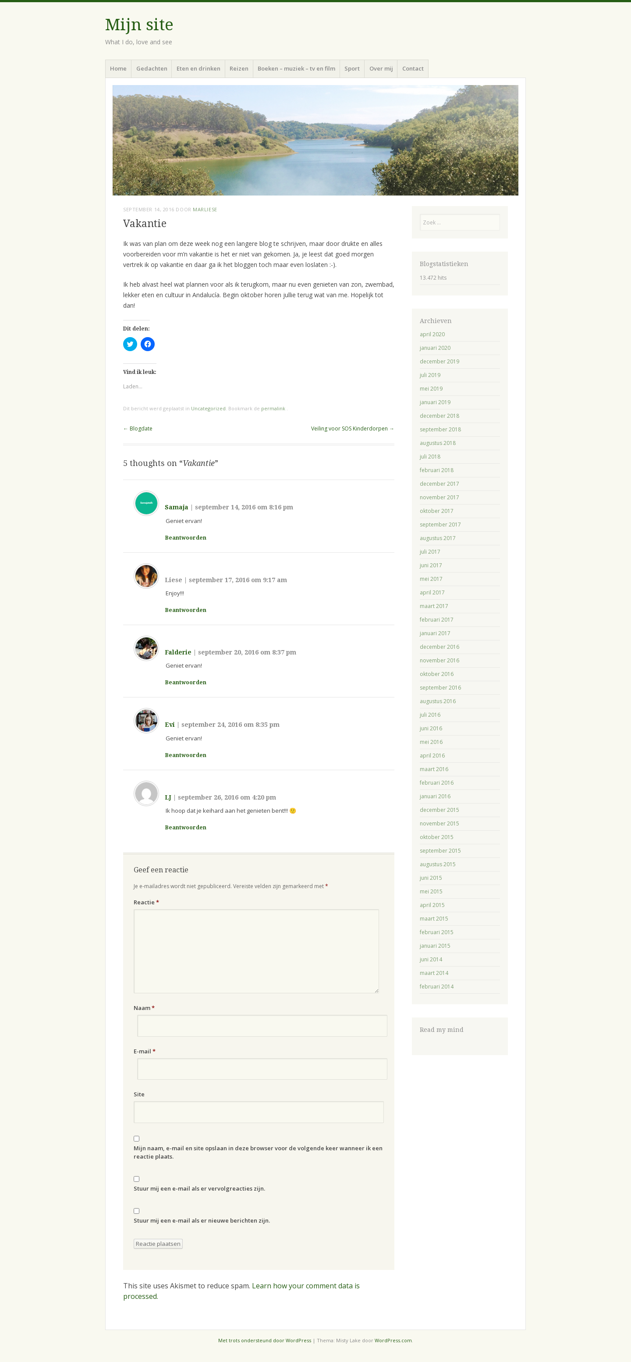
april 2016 (432, 755)
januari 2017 (435, 633)
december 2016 (439, 647)
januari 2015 (435, 945)
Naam (144, 1008)
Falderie (178, 652)
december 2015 (439, 810)
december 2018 (439, 416)
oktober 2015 (437, 837)
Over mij (381, 68)
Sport (352, 68)
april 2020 (432, 334)
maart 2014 (434, 973)
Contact (413, 68)
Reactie (146, 902)
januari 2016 (435, 796)
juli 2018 (430, 456)
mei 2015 (431, 891)
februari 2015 (437, 932)
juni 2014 (431, 959)
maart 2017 (434, 606)
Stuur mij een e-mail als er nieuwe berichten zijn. (202, 1220)
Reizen (239, 68)
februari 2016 (437, 782)
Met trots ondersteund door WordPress (264, 1340)
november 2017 (439, 497)
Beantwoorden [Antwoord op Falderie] (185, 682)
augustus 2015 (438, 864)
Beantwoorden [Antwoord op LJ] (185, 828)
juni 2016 (431, 728)
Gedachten (151, 68)
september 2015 (440, 850)
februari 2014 (437, 986)
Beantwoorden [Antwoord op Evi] (185, 755)
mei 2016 (431, 742)
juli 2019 (430, 375)
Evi (170, 724)
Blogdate (137, 428)
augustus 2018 (438, 443)
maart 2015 (434, 918)
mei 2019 (431, 388)
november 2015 (439, 823)
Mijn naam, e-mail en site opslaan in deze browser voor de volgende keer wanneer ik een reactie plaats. (258, 1152)
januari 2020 (435, 348)
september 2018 (440, 429)
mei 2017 (431, 579)
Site (139, 1094)
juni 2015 (431, 878)
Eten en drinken (198, 68)
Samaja (176, 507)
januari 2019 (435, 402)
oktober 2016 (437, 674)
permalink (274, 408)
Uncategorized (208, 408)
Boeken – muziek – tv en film (296, 68)
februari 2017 (437, 619)
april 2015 (432, 905)
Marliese (205, 209)
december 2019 (439, 361)
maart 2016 (434, 769)
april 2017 (432, 592)
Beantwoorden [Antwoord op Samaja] (185, 538)
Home (118, 68)
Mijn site (139, 24)
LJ (168, 797)
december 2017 (439, 483)
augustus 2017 (438, 538)
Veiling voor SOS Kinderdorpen (352, 428)
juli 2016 (430, 714)
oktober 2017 (437, 511)
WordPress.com (393, 1340)
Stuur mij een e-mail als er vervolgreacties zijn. (199, 1188)
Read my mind (442, 1029)
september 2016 (440, 687)
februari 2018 (437, 470)
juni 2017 (431, 565)
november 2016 (439, 660)
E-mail (145, 1051)
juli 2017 (430, 551)
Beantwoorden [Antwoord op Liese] (185, 610)
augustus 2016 (438, 701)
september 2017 (440, 524)
